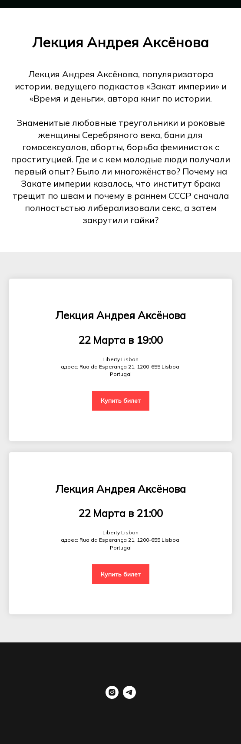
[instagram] (112, 696)
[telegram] (129, 696)
